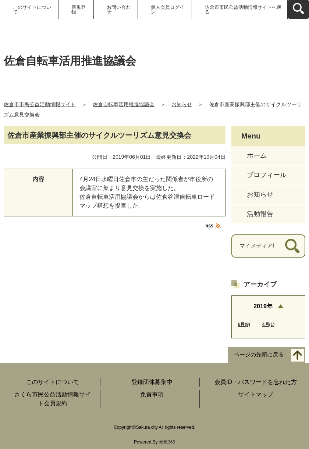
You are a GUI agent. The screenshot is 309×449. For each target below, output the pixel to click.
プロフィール (267, 175)
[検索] (292, 246)
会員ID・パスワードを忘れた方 (255, 382)
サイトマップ (255, 394)
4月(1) (268, 324)
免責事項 (152, 394)
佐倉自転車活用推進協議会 (123, 104)
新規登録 (78, 9)
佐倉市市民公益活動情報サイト (40, 104)
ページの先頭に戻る (259, 355)
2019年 (263, 306)
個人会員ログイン (167, 9)
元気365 (167, 442)
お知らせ (181, 104)
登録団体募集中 (152, 382)
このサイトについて (32, 9)
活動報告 (260, 214)
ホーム (257, 155)
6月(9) (244, 324)
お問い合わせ (119, 9)
